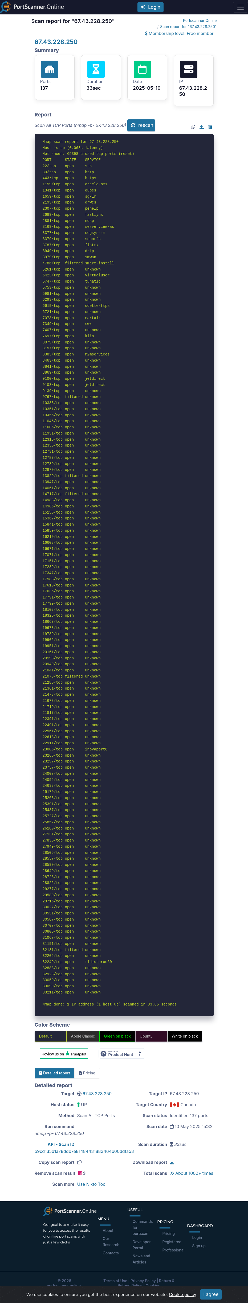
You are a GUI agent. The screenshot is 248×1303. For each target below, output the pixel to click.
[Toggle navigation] (240, 7)
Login (150, 7)
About (108, 1230)
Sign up (199, 1245)
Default (45, 1036)
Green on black (117, 1036)
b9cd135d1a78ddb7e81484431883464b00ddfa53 (84, 1151)
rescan (142, 125)
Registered (172, 1241)
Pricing (168, 1233)
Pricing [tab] (87, 1073)
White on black (185, 1036)
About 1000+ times (191, 1173)
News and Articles (142, 1259)
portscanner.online (64, 1285)
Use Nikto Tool (92, 1184)
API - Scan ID (61, 1144)
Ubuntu (146, 1036)
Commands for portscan (143, 1227)
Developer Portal (142, 1244)
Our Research (111, 1241)
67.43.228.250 (56, 41)
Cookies (153, 1285)
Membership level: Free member (179, 33)
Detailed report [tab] (54, 1073)
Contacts (111, 1253)
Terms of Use (115, 1280)
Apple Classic (83, 1036)
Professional (173, 1250)
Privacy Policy (143, 1280)
